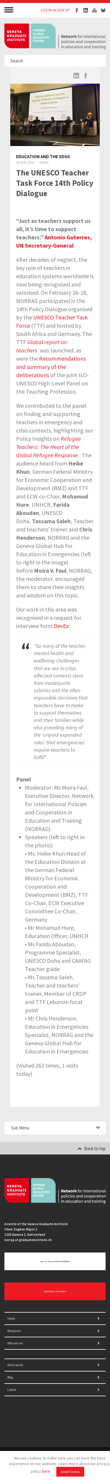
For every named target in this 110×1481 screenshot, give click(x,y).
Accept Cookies (70, 1472)
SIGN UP (63, 10)
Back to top (92, 1148)
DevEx (61, 625)
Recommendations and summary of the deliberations (51, 367)
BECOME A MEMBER (55, 1291)
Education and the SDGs (43, 156)
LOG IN (46, 10)
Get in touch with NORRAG (55, 1261)
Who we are (15, 1343)
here (46, 1471)
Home (11, 1318)
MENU (9, 9)
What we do (15, 1365)
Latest (11, 1390)
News (44, 162)
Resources (14, 1331)
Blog (10, 1377)
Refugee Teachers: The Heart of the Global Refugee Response (48, 447)
